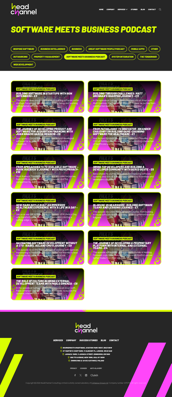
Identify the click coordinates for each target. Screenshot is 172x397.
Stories (134, 9)
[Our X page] (80, 375)
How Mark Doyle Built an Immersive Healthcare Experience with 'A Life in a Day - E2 (47, 207)
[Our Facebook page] (75, 375)
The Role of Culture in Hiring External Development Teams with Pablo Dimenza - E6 (46, 282)
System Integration (122, 56)
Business (77, 49)
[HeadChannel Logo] (86, 328)
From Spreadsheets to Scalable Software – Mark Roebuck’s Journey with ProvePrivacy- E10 (47, 169)
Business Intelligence (53, 49)
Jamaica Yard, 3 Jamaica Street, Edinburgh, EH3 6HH (86, 354)
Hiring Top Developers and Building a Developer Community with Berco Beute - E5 (123, 168)
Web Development (23, 64)
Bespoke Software (23, 49)
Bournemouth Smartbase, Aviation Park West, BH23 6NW (86, 348)
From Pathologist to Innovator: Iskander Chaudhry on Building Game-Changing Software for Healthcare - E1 (122, 131)
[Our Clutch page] (94, 375)
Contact (152, 9)
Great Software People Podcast (106, 49)
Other (154, 49)
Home (101, 9)
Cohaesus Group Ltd (99, 383)
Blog (143, 9)
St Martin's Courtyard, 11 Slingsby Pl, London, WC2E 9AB (86, 351)
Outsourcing (20, 56)
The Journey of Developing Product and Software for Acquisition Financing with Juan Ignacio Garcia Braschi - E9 (44, 131)
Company (110, 9)
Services (123, 9)
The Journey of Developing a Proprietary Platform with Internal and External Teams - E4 (122, 245)
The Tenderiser (148, 56)
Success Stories (88, 340)
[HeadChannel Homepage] (24, 9)
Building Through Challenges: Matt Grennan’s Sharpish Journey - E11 (118, 95)
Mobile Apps (137, 49)
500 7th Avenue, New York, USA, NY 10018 (86, 357)
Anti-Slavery (96, 368)
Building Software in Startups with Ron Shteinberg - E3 (44, 95)
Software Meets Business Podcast (85, 56)
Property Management (47, 56)
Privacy (73, 368)
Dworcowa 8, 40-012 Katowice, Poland (86, 361)
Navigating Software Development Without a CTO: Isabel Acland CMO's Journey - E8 (46, 244)
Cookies (83, 368)
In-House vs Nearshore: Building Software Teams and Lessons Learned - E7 (123, 206)
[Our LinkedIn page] (86, 375)
